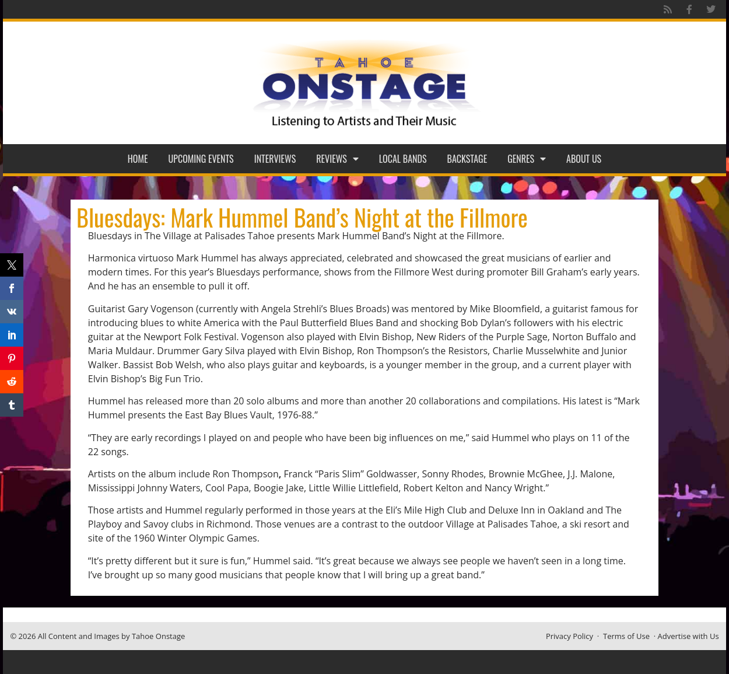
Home (138, 159)
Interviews (275, 159)
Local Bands (403, 159)
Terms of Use (626, 636)
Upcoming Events (201, 159)
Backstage (467, 159)
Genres (526, 158)
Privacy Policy (569, 636)
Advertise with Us (688, 636)
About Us (583, 159)
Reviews (337, 158)
